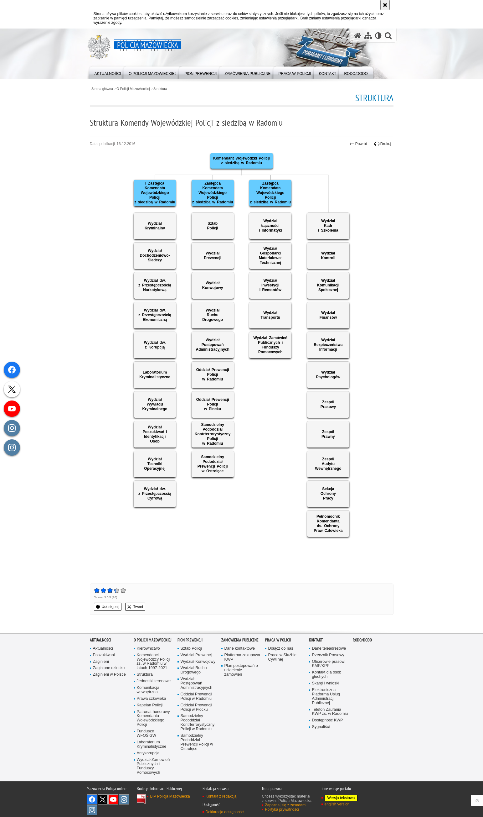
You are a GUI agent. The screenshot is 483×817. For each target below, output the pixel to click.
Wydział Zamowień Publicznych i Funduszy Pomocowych (153, 766)
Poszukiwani (104, 655)
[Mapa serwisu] (368, 35)
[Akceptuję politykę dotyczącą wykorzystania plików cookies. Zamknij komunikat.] (385, 5)
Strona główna (102, 89)
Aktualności (100, 640)
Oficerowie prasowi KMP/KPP (329, 664)
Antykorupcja (148, 753)
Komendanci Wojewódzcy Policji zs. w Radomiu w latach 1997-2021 (153, 661)
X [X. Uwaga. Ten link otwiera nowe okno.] (103, 799)
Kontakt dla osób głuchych (327, 674)
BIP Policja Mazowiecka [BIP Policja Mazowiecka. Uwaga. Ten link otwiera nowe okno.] (170, 796)
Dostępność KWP (327, 720)
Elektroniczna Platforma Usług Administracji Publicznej (326, 696)
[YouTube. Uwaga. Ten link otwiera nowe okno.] (113, 799)
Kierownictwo (148, 649)
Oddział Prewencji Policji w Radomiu (196, 696)
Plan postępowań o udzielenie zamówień (241, 670)
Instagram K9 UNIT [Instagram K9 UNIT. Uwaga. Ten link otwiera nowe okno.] (124, 799)
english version (337, 804)
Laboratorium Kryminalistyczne (152, 744)
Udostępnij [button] (108, 607)
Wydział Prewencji (197, 655)
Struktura (160, 89)
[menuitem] (108, 72)
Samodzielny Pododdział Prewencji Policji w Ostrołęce (197, 742)
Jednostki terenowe (154, 681)
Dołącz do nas (280, 649)
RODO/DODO (362, 640)
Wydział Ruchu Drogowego (194, 670)
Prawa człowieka (151, 699)
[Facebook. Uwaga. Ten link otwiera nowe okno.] (92, 799)
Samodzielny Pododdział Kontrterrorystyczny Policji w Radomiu (198, 722)
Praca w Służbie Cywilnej (282, 657)
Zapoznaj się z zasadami (285, 805)
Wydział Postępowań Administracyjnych (197, 683)
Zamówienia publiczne (240, 640)
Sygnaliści (321, 727)
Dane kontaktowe (239, 649)
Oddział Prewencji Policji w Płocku (196, 707)
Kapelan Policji (150, 705)
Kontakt (316, 640)
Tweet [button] (135, 607)
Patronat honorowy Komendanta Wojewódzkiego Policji (153, 718)
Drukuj (382, 143)
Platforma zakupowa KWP (242, 657)
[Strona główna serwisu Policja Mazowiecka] (357, 35)
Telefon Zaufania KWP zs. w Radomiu (330, 712)
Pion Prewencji (190, 640)
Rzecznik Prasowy (328, 655)
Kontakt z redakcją (221, 796)
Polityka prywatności (282, 809)
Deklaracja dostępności (225, 812)
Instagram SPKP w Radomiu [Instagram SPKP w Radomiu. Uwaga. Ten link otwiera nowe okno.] (92, 810)
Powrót (358, 143)
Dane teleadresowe (329, 649)
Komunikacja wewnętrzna (148, 690)
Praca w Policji (278, 640)
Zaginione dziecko (109, 668)
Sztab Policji (191, 649)
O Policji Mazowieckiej (133, 89)
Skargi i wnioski (325, 683)
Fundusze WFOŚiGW (146, 733)
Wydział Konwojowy (198, 662)
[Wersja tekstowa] (378, 35)
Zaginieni (101, 662)
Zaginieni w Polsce (109, 675)
